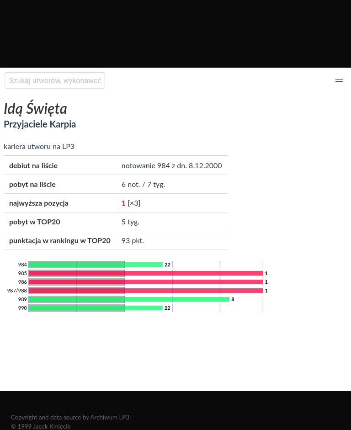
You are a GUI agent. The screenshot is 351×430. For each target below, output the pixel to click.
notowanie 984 (146, 165)
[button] (339, 79)
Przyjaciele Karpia (40, 123)
